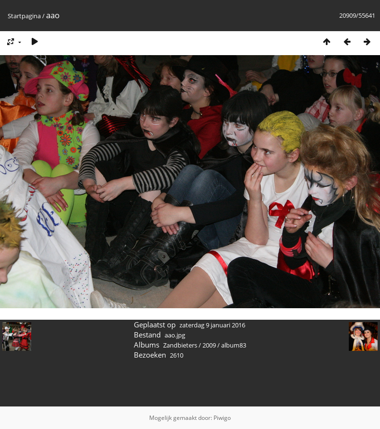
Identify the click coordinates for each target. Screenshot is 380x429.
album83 (233, 345)
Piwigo (222, 418)
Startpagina (24, 16)
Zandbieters (180, 345)
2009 (209, 345)
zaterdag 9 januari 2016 (212, 325)
